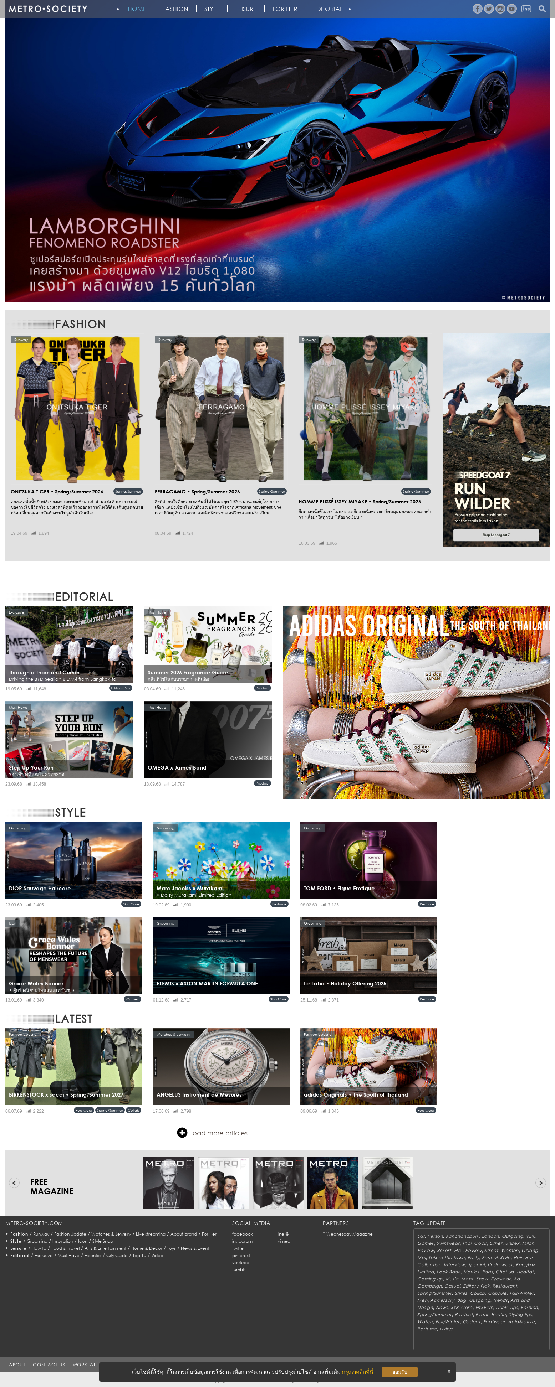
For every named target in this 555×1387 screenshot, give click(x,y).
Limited (425, 1271)
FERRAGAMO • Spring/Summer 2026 (197, 491)
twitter (238, 1248)
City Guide (117, 1255)
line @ (283, 1234)
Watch (425, 1321)
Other (496, 1243)
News (442, 1307)
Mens (467, 1279)
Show (482, 1279)
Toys (171, 1248)
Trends (500, 1300)
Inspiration (62, 1241)
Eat (420, 1236)
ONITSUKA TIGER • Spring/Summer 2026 (57, 491)
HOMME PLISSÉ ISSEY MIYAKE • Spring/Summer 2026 (360, 501)
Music (452, 1279)
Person (435, 1236)
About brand (183, 1234)
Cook (480, 1243)
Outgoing (512, 1236)
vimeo (284, 1241)
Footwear (84, 1110)
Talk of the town (446, 1257)
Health (498, 1314)
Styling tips (520, 1314)
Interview (454, 1264)
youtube (240, 1262)
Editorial (328, 8)
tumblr (238, 1269)
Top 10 (139, 1255)
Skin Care (131, 904)
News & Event (195, 1248)
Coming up (429, 1279)
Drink (501, 1307)
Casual (452, 1286)
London (490, 1236)
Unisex (512, 1243)
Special (476, 1264)
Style (211, 8)
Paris (487, 1271)
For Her (209, 1234)
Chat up (504, 1271)
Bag (461, 1300)
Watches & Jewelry (111, 1234)
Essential (93, 1255)
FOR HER (285, 8)
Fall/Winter (522, 1293)
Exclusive (44, 1255)
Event (481, 1314)
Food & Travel (65, 1248)
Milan (528, 1243)
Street (491, 1250)
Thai (466, 1243)
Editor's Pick (121, 688)
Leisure (245, 8)
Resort (444, 1250)
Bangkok (525, 1264)
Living (445, 1328)
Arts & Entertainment (105, 1248)
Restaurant (504, 1286)
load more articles (212, 1132)
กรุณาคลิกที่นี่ (357, 1372)
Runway (41, 1234)
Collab (133, 1110)
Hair (518, 1257)
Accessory (442, 1300)
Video (157, 1255)
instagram (242, 1241)
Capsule (497, 1293)
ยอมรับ (399, 1372)
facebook (242, 1234)
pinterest (241, 1255)
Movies (471, 1271)
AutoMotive (521, 1321)
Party (473, 1257)
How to (39, 1248)
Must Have (69, 1255)
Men (422, 1300)
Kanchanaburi (462, 1236)
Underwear (500, 1264)
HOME (137, 8)
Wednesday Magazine (349, 1234)
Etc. (458, 1250)
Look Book (448, 1271)
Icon (82, 1241)
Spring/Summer (128, 491)
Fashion (175, 8)
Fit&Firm (484, 1307)
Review (425, 1250)
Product (262, 688)
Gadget (471, 1321)
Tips (514, 1307)
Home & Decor (146, 1248)
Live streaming (151, 1234)
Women (132, 999)
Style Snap (102, 1241)
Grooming (37, 1241)
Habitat (525, 1271)
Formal (489, 1257)
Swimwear (448, 1243)
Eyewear (500, 1279)
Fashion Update (70, 1234)
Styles (461, 1293)
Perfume (279, 904)
